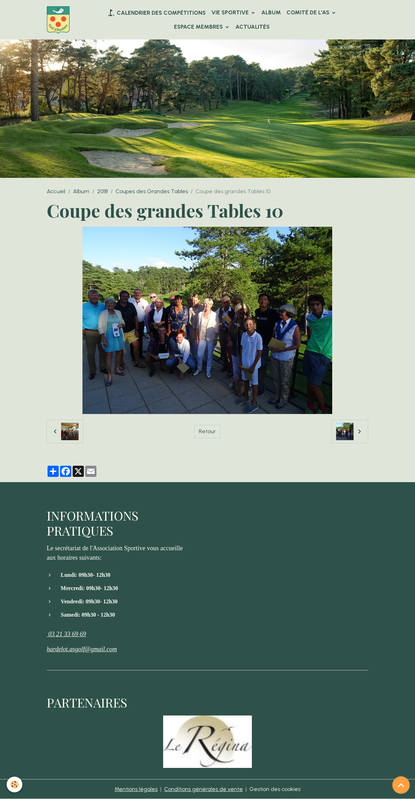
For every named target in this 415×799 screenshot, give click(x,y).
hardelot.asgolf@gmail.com (82, 649)
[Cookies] (15, 784)
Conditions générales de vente (203, 789)
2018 (102, 191)
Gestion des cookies (275, 789)
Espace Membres (199, 26)
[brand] (58, 20)
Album (271, 12)
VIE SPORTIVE (230, 12)
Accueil (56, 191)
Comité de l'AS (308, 12)
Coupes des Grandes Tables (152, 191)
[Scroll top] (401, 785)
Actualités (252, 26)
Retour (207, 431)
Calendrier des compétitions (156, 12)
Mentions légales (136, 789)
